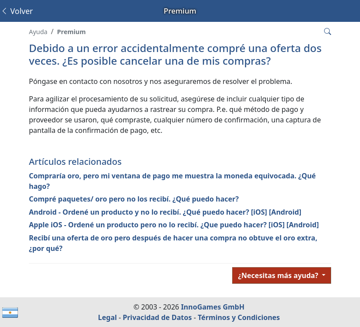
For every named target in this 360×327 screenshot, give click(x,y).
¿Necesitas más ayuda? (279, 275)
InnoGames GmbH (212, 307)
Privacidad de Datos (157, 317)
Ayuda (38, 32)
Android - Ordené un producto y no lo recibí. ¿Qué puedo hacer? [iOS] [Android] (165, 212)
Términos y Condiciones (239, 317)
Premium (71, 32)
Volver (16, 11)
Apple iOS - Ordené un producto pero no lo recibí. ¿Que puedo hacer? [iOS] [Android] (174, 225)
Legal (107, 317)
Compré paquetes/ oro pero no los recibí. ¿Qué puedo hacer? (134, 199)
